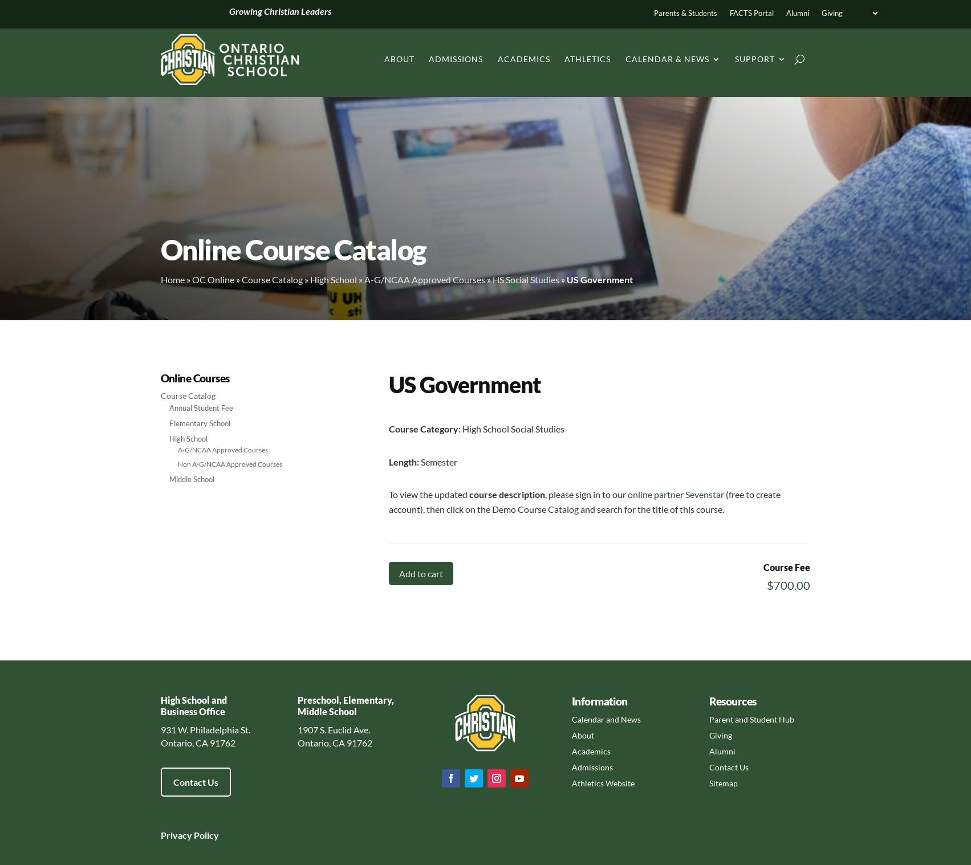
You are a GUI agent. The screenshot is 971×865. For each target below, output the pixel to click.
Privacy (176, 835)
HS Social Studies (526, 279)
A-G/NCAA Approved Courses (424, 279)
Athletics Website (603, 783)
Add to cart (421, 573)
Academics (524, 59)
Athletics (587, 59)
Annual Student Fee (201, 408)
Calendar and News (606, 719)
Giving (832, 13)
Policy (205, 835)
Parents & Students (685, 13)
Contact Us (195, 782)
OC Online (213, 279)
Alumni (797, 13)
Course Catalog (272, 279)
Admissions (456, 59)
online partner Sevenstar (676, 494)
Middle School (191, 479)
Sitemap (723, 783)
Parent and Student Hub (751, 719)
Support (755, 59)
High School (333, 279)
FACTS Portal (752, 13)
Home (173, 279)
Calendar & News (667, 59)
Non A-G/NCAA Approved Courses (230, 464)
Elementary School (199, 423)
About (399, 59)
